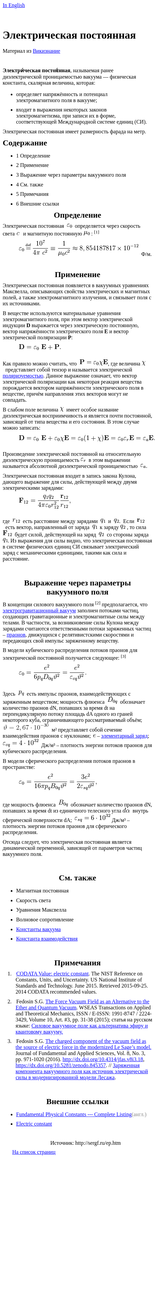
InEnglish (14, 5)
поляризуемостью (23, 376)
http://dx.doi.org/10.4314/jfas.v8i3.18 (102, 1059)
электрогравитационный (39, 610)
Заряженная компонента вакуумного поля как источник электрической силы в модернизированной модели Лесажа (81, 1071)
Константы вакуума (38, 929)
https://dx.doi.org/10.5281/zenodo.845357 (60, 1065)
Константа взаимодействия (47, 939)
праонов (16, 635)
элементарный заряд (124, 736)
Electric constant (34, 1124)
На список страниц (33, 1152)
